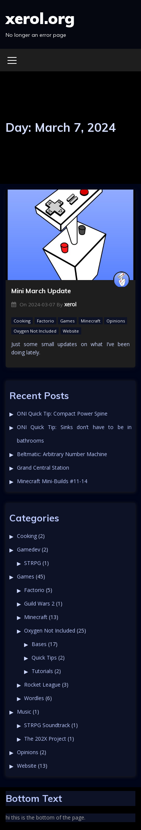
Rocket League (42, 684)
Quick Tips (44, 657)
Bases (39, 644)
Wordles (34, 698)
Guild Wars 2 (39, 603)
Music (24, 711)
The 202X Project (45, 738)
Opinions (115, 321)
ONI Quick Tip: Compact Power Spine (62, 413)
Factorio (45, 321)
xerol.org (40, 18)
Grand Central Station (43, 467)
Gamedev (28, 549)
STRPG (32, 562)
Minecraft (90, 321)
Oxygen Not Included (35, 331)
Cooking (22, 321)
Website (71, 331)
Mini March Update (41, 290)
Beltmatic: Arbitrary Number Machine (62, 454)
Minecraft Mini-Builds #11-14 (52, 481)
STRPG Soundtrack (47, 725)
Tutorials (42, 671)
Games (67, 321)
